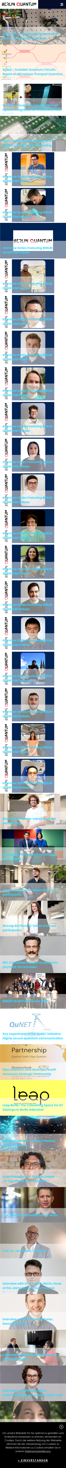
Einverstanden (34, 1460)
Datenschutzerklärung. (38, 1451)
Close (61, 1427)
